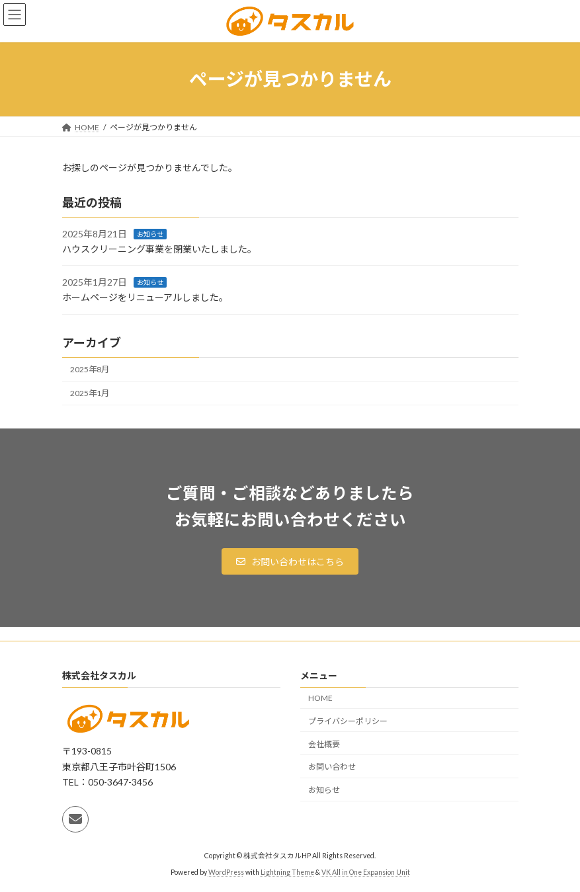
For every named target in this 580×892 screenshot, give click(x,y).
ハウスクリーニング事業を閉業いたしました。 (159, 249)
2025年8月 (89, 369)
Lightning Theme (287, 871)
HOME (320, 698)
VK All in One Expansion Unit (365, 871)
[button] (290, 561)
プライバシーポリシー (348, 721)
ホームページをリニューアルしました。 (145, 297)
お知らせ (150, 234)
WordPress (226, 871)
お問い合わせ (332, 767)
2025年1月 (89, 393)
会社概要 (324, 744)
